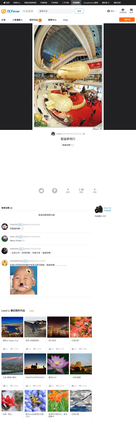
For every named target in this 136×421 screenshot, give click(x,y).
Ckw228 (13, 224)
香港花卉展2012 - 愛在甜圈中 (58, 415)
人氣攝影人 (17, 20)
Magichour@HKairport (35, 377)
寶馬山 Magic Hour (10, 340)
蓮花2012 (52, 377)
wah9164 (14, 249)
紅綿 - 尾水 (7, 414)
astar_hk (14, 236)
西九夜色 (52, 340)
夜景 (104, 216)
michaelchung (16, 261)
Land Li (57, 134)
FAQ (65, 20)
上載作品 (127, 20)
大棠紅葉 (75, 340)
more (32, 311)
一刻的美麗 (76, 377)
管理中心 (52, 20)
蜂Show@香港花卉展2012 (34, 415)
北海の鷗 (75, 414)
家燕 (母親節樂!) (32, 340)
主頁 (3, 20)
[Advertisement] (68, 168)
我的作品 (35, 20)
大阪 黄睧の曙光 (9, 377)
